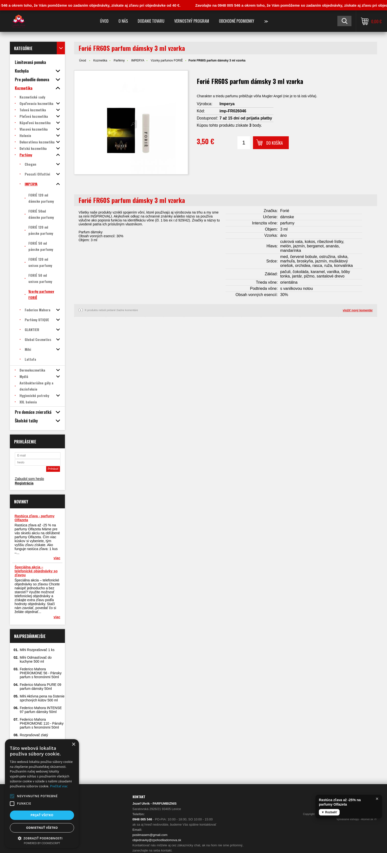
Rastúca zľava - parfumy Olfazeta (35, 518)
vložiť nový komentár (358, 310)
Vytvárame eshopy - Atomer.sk (356, 819)
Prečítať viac (59, 786)
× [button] (73, 744)
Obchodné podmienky (236, 21)
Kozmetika (100, 60)
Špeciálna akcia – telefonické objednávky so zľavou (36, 571)
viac (57, 558)
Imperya (226, 104)
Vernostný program (191, 21)
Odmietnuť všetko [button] (42, 828)
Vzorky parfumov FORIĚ (167, 60)
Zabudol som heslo (29, 479)
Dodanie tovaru (151, 21)
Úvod (104, 21)
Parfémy (119, 60)
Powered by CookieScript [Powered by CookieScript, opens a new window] (42, 843)
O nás (123, 21)
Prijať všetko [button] (42, 815)
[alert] (42, 793)
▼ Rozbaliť (329, 812)
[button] (12, 796)
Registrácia (24, 483)
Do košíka (274, 143)
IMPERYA (137, 60)
